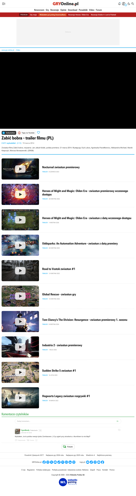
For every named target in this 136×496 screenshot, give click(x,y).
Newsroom (39, 10)
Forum (99, 10)
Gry (47, 10)
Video (91, 10)
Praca (99, 470)
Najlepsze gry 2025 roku (75, 455)
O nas (23, 470)
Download (72, 10)
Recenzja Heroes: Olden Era (78, 15)
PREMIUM (24, 15)
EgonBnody (25, 430)
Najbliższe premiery (104, 455)
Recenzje (54, 10)
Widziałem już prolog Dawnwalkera (53, 15)
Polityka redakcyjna (43, 470)
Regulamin (31, 470)
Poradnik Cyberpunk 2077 (34, 455)
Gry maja (33, 15)
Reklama (85, 470)
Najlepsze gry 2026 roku (55, 455)
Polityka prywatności (59, 470)
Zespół (92, 470)
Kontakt (105, 470)
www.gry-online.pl (8, 50)
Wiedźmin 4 (90, 455)
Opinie (63, 10)
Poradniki (83, 10)
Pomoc (112, 470)
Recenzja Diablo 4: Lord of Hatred (103, 15)
